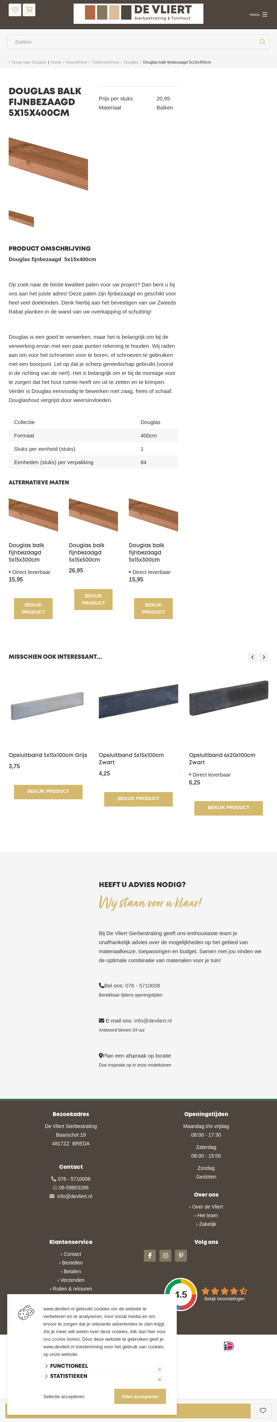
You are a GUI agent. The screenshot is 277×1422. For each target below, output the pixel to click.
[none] (262, 42)
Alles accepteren (140, 1396)
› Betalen (71, 1271)
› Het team (206, 1215)
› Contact (71, 1253)
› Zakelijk (206, 1223)
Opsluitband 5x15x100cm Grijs (48, 754)
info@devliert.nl (153, 1020)
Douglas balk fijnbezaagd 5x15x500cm (87, 553)
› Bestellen (71, 1262)
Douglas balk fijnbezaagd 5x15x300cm (26, 553)
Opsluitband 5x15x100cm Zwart (131, 758)
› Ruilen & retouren (71, 1288)
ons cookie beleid (61, 1339)
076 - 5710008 (142, 985)
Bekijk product (33, 608)
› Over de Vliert (206, 1206)
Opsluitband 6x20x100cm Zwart (222, 758)
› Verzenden (71, 1279)
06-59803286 (74, 1187)
